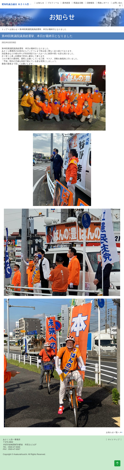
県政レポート (103, 3)
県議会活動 (78, 3)
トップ (5, 29)
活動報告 (90, 3)
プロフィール (53, 3)
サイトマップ (114, 439)
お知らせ (40, 3)
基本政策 (66, 3)
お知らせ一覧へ (114, 432)
